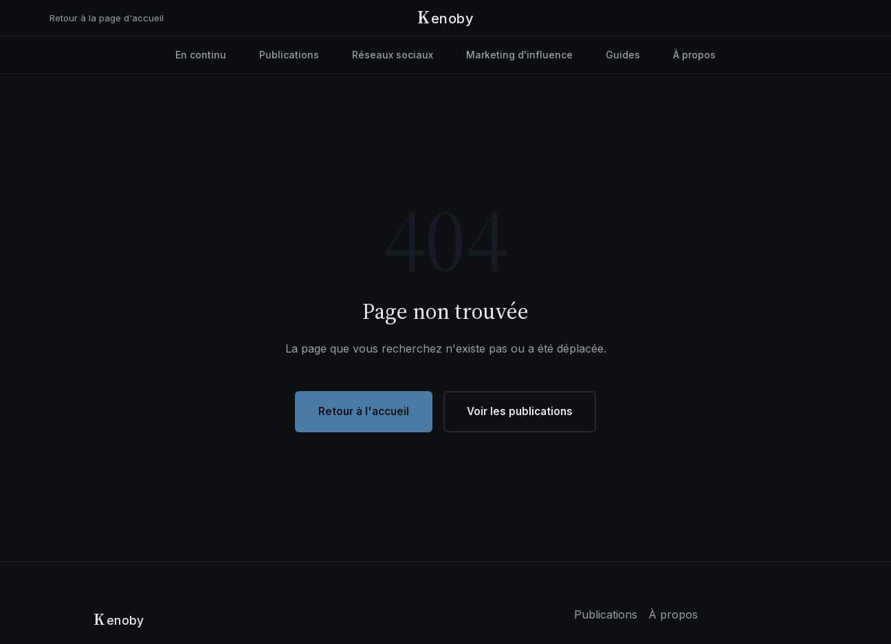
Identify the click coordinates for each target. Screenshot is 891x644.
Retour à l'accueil (363, 411)
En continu (200, 54)
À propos (694, 54)
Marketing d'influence (519, 54)
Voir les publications (520, 411)
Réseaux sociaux (392, 54)
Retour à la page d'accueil (107, 17)
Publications (289, 54)
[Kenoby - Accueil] (445, 17)
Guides (623, 54)
